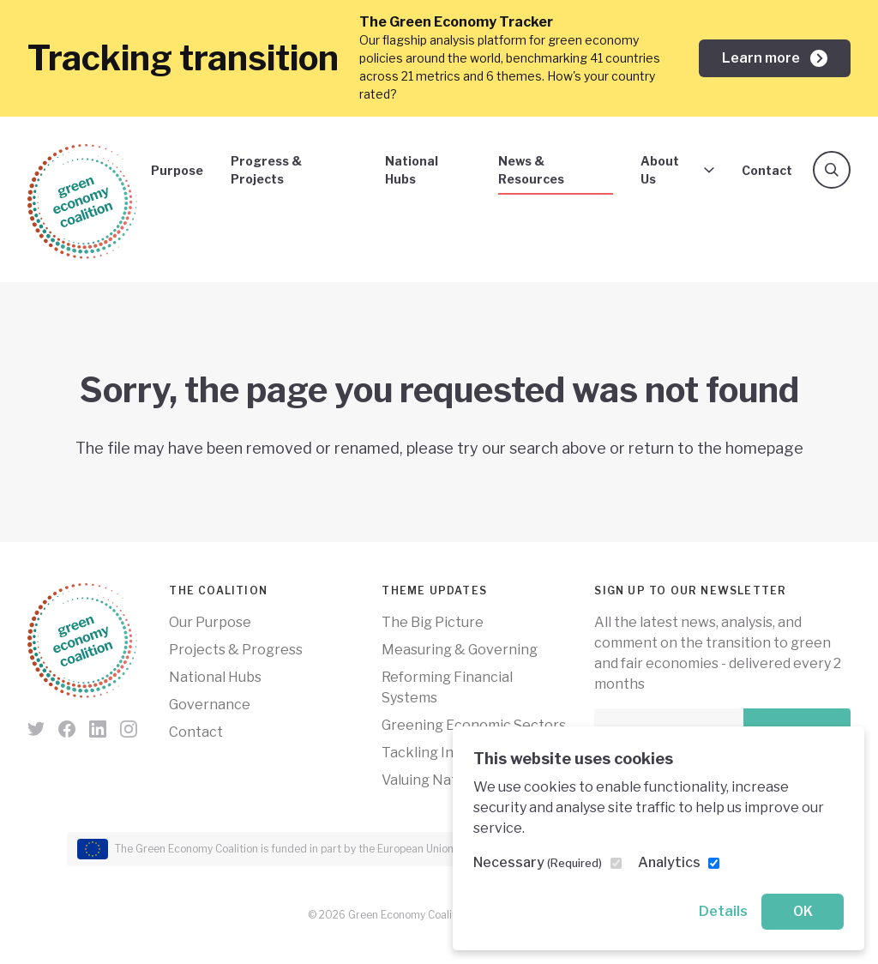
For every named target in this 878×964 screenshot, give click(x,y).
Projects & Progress (236, 650)
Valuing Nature (430, 780)
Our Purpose (210, 622)
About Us (677, 170)
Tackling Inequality (443, 752)
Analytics (669, 862)
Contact (767, 170)
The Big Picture (433, 622)
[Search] (832, 170)
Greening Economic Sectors (474, 725)
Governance (209, 704)
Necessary (537, 862)
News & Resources (531, 170)
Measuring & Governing (460, 650)
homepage (764, 448)
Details (723, 911)
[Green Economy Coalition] (82, 201)
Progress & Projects (266, 170)
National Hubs (411, 170)
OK (803, 911)
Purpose (177, 170)
